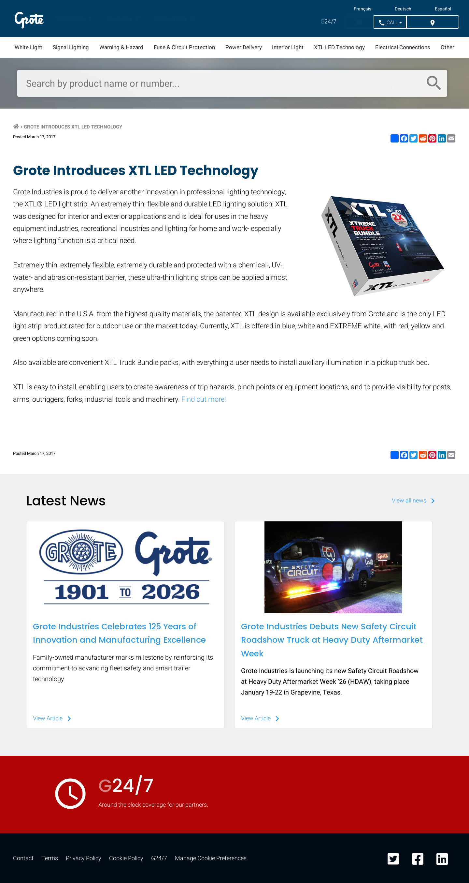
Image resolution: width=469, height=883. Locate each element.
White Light (28, 47)
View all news (415, 500)
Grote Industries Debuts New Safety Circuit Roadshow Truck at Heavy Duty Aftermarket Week (332, 640)
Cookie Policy (126, 858)
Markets (120, 18)
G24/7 (159, 858)
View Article (53, 718)
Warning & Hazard (121, 47)
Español (443, 9)
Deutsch (403, 9)
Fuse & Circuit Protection (184, 47)
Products (71, 18)
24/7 (328, 21)
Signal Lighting (71, 47)
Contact (23, 858)
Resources (171, 18)
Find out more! (203, 399)
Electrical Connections (402, 47)
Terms (49, 858)
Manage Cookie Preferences (211, 858)
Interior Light (288, 47)
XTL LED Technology (339, 47)
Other (447, 47)
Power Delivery (243, 47)
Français (362, 9)
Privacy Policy (83, 858)
